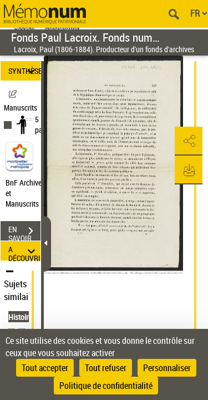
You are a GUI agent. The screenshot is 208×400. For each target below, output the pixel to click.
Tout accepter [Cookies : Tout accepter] (45, 368)
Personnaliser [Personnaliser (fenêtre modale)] (167, 368)
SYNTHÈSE (24, 71)
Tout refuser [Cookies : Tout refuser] (105, 368)
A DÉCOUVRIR (24, 251)
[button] (188, 141)
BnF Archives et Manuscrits (27, 193)
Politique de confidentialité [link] (106, 385)
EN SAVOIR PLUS (24, 232)
